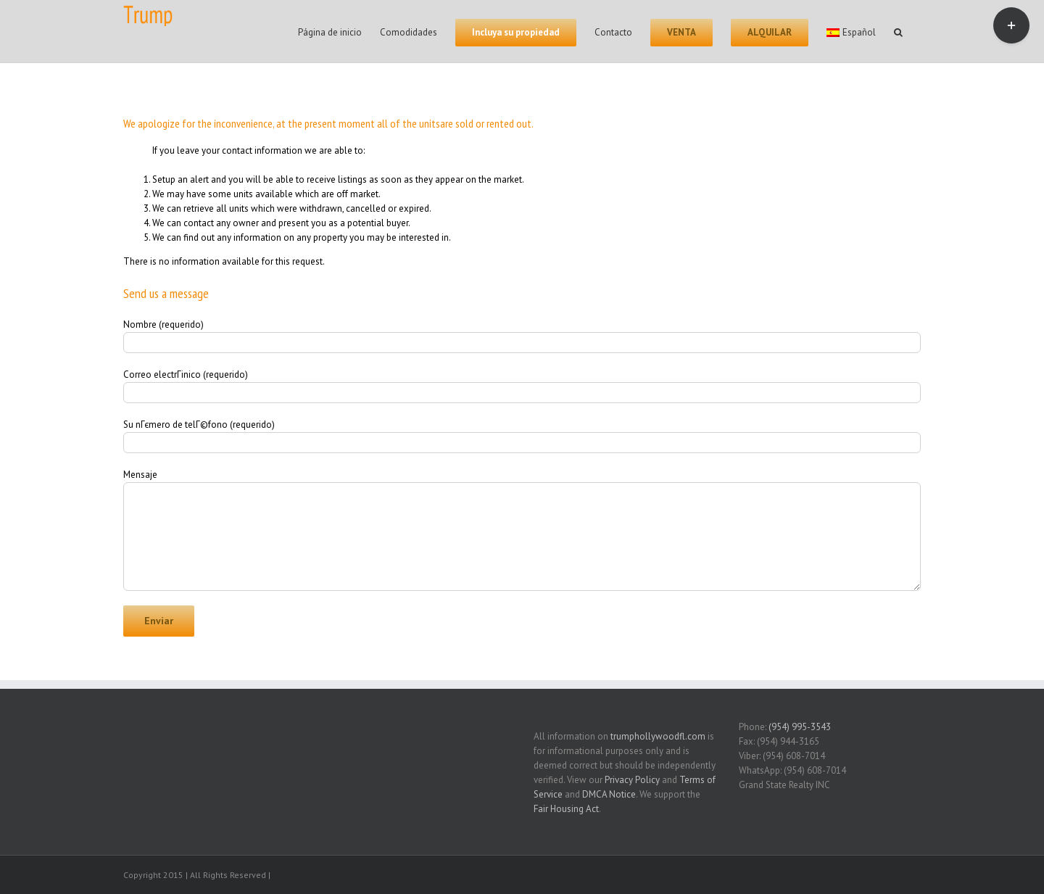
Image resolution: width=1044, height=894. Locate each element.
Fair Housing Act (566, 809)
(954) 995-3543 (799, 727)
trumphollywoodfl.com (657, 736)
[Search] (898, 31)
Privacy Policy (632, 780)
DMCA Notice (609, 794)
